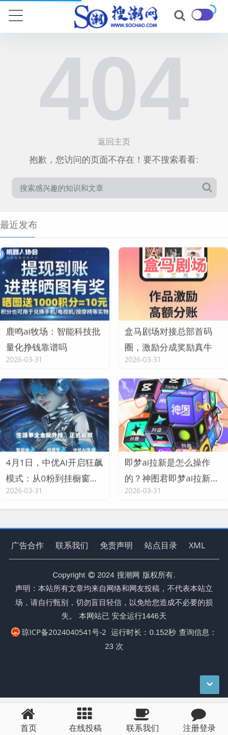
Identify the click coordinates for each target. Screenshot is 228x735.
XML (197, 545)
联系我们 (72, 545)
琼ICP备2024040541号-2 (58, 632)
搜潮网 (128, 574)
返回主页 (114, 141)
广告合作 (27, 545)
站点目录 (160, 545)
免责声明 (116, 545)
